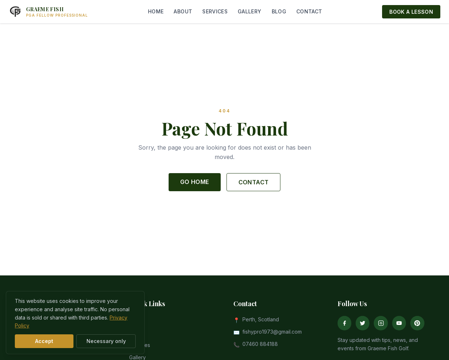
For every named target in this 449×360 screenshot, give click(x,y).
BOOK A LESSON (411, 12)
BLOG (279, 11)
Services (139, 345)
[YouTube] (399, 323)
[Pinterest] (417, 323)
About (136, 333)
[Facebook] (344, 323)
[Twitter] (362, 323)
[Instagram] (380, 323)
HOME (156, 11)
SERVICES (215, 11)
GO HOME (194, 181)
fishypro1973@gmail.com (272, 332)
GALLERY (249, 11)
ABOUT (183, 11)
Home (136, 320)
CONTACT (309, 11)
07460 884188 (260, 344)
